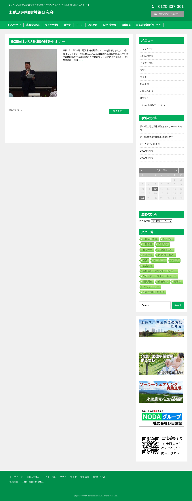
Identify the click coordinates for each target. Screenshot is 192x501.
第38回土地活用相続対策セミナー (38, 41)
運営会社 (126, 24)
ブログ (79, 24)
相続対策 (147, 255)
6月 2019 (162, 170)
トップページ (14, 24)
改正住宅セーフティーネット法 (159, 276)
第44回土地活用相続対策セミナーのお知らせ (161, 128)
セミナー (147, 249)
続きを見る (118, 111)
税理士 (177, 281)
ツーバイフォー (151, 286)
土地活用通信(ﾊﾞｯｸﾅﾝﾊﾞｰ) (148, 24)
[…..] (80, 60)
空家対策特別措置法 (153, 292)
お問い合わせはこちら (169, 14)
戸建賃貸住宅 (165, 249)
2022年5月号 (146, 151)
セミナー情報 (51, 24)
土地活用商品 (32, 24)
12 (155, 188)
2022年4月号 (146, 158)
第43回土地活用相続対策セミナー (156, 136)
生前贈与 (163, 281)
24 (142, 198)
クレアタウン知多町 (150, 143)
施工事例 (92, 24)
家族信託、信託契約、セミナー (159, 271)
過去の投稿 (144, 221)
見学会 (67, 24)
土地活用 (147, 244)
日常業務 (163, 244)
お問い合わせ (109, 24)
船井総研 (147, 265)
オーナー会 (159, 260)
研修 (145, 260)
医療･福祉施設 (166, 255)
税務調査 (147, 281)
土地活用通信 (150, 239)
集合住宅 (167, 239)
